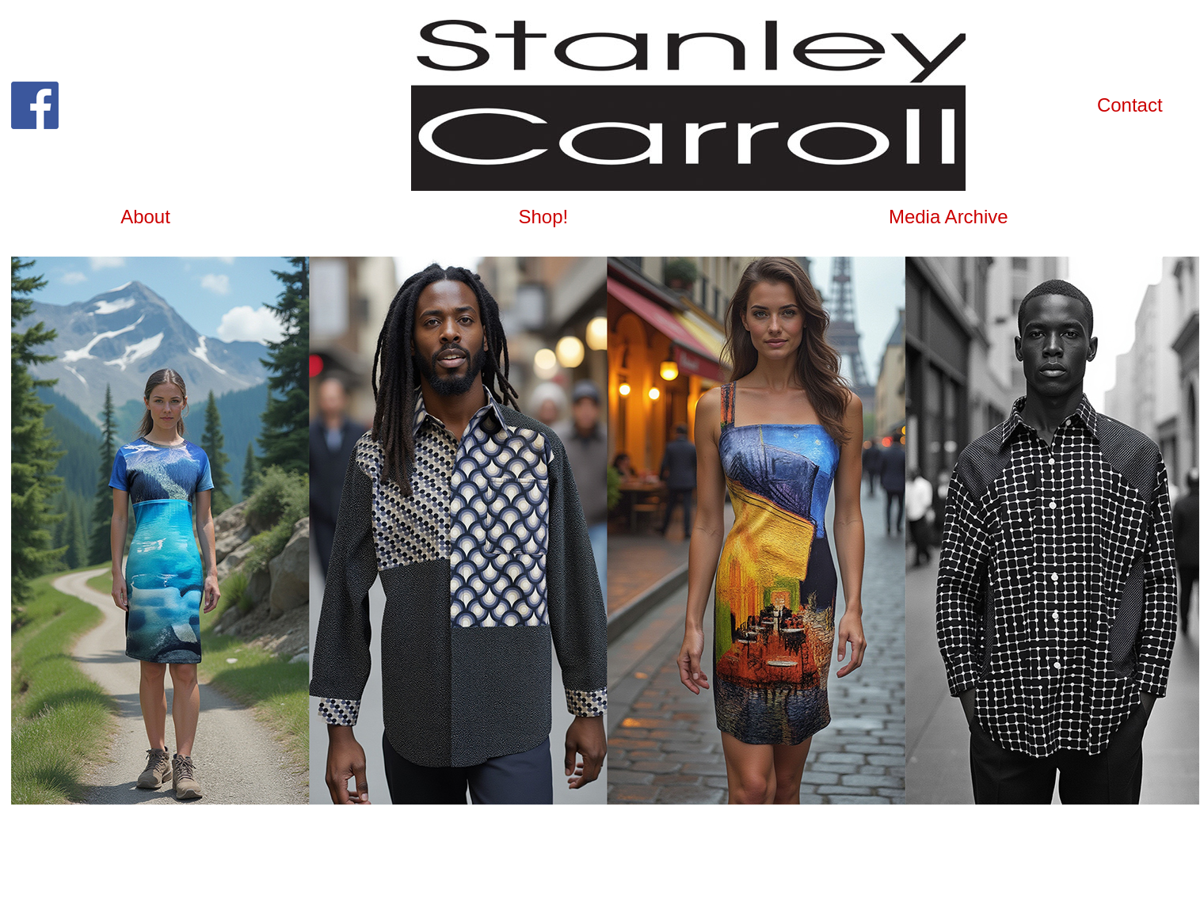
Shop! (543, 216)
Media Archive (948, 216)
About (145, 216)
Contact (1130, 105)
